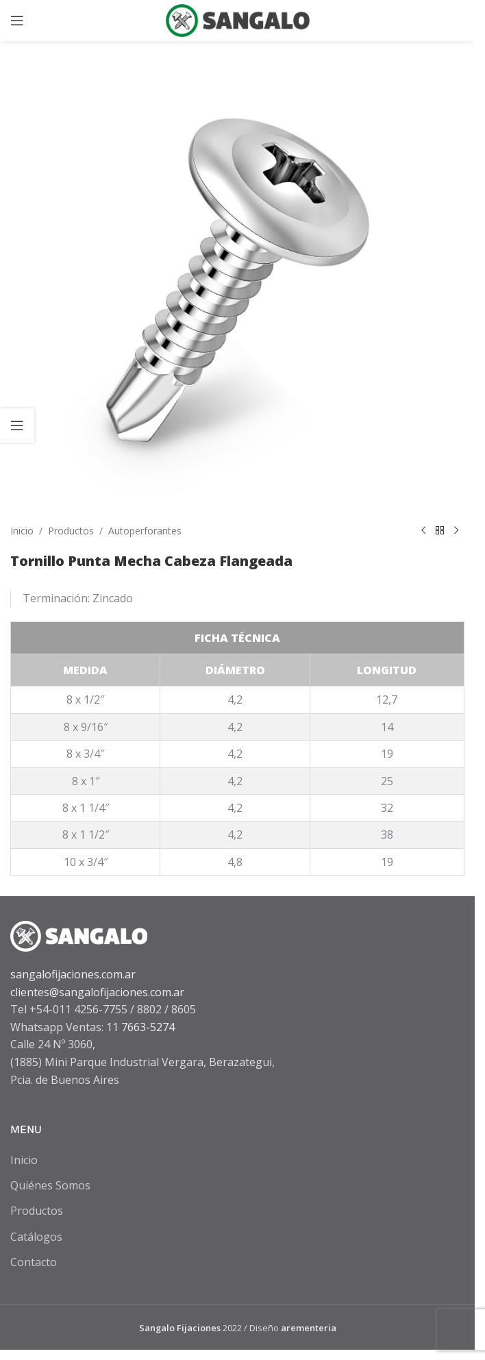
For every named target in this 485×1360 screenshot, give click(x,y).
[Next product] (456, 531)
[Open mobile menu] (17, 20)
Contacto (33, 1262)
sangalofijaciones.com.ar (73, 974)
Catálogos (36, 1236)
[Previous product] (423, 531)
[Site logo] (238, 19)
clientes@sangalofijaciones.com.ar (97, 992)
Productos (71, 530)
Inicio (22, 530)
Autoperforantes (145, 530)
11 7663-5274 (140, 1027)
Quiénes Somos (50, 1185)
